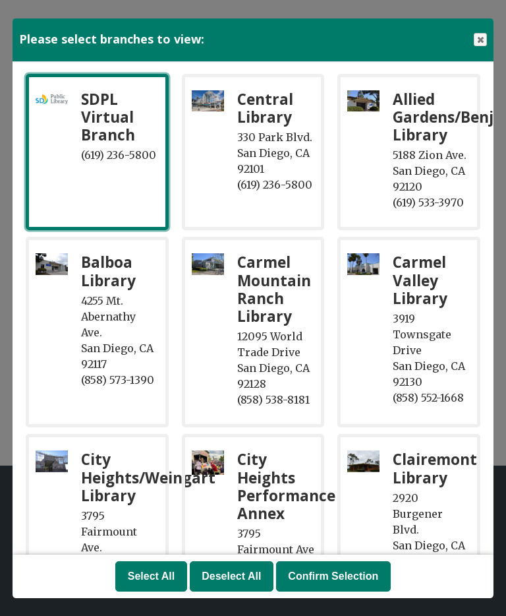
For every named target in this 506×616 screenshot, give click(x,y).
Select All (151, 576)
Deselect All (231, 576)
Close (480, 40)
